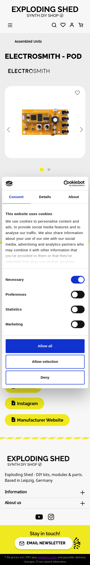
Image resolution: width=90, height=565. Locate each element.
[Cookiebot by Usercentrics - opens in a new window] (64, 183)
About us (13, 502)
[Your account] (71, 25)
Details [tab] (45, 197)
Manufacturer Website (40, 420)
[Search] (54, 25)
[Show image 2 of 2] (48, 169)
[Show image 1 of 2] (41, 169)
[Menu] (10, 25)
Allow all (45, 346)
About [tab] (73, 197)
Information (16, 491)
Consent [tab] (16, 197)
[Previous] (8, 130)
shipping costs (47, 557)
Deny (45, 377)
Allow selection (45, 361)
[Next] (81, 130)
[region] (45, 130)
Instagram (27, 403)
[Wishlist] (63, 25)
